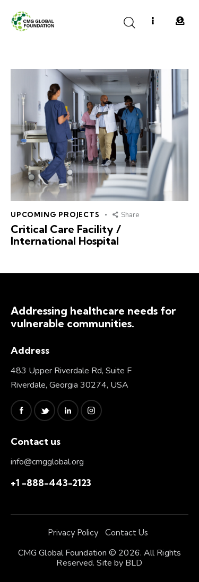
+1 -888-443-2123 (51, 483)
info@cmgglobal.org (47, 462)
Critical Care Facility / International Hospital (66, 235)
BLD (133, 563)
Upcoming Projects (55, 214)
